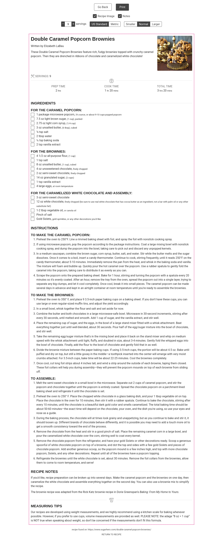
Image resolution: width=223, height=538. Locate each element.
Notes (126, 16)
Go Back (103, 7)
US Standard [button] (99, 24)
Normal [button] (143, 24)
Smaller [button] (130, 24)
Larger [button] (156, 24)
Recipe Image (106, 16)
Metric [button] (114, 24)
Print (122, 7)
